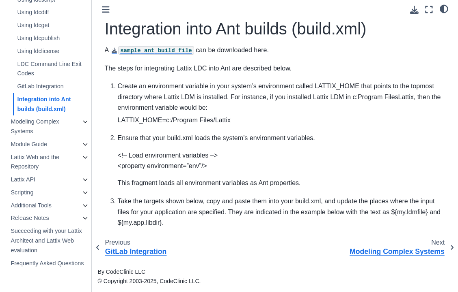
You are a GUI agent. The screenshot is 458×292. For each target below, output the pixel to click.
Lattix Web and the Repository (35, 162)
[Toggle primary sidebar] (105, 9)
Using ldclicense (38, 51)
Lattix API (23, 179)
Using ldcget (33, 25)
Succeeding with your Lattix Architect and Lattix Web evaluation (46, 241)
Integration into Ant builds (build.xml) (44, 104)
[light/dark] (444, 8)
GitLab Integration (40, 86)
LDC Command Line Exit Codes (49, 69)
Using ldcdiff (33, 12)
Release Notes (30, 218)
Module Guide (29, 144)
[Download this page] (414, 10)
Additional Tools (31, 205)
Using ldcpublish (38, 38)
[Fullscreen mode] (428, 9)
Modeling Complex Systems (35, 126)
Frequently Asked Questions (47, 263)
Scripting (22, 192)
